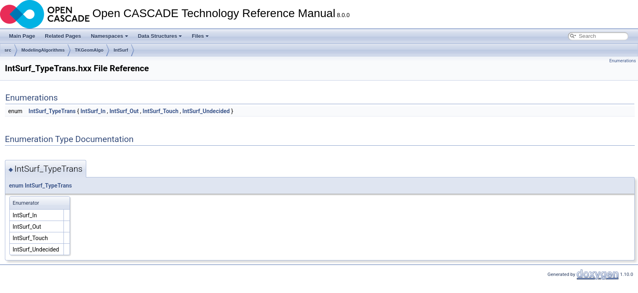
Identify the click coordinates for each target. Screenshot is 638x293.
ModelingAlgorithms (43, 50)
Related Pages (63, 36)
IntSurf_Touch (161, 111)
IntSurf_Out (124, 111)
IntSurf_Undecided (205, 111)
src (7, 50)
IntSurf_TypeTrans (52, 111)
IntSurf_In (93, 111)
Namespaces (109, 36)
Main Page (22, 36)
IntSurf (121, 50)
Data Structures (160, 36)
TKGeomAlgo (89, 50)
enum (16, 185)
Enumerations (622, 60)
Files (200, 36)
